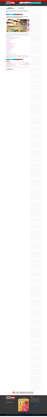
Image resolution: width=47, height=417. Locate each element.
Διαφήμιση (12, 0)
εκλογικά (36, 399)
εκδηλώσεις (34, 399)
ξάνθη (37, 400)
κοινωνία (34, 400)
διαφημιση (31, 399)
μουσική (36, 400)
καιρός (38, 399)
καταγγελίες (31, 400)
